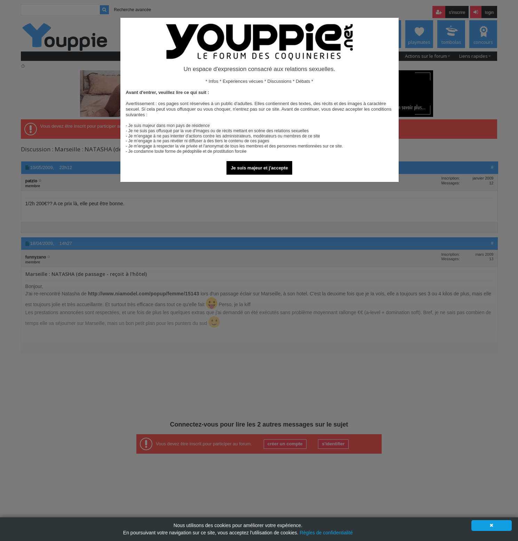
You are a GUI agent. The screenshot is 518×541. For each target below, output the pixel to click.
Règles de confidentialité (326, 532)
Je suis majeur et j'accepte (259, 167)
